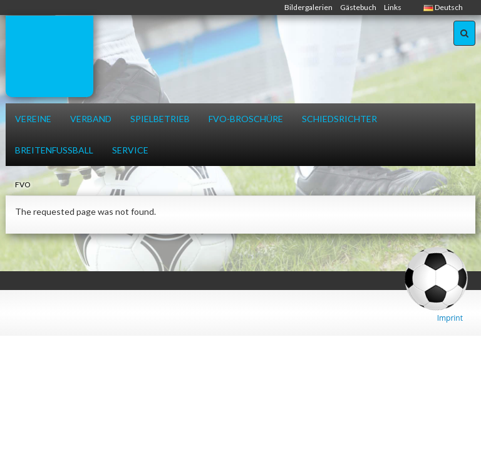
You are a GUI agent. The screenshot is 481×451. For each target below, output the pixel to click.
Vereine (33, 118)
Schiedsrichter (339, 118)
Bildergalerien (308, 7)
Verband (90, 118)
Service (130, 150)
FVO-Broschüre (246, 118)
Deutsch (443, 7)
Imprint (450, 318)
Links (392, 7)
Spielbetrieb (160, 118)
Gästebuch (358, 7)
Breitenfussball (54, 150)
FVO (23, 184)
